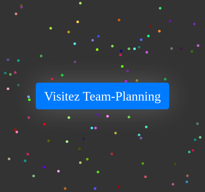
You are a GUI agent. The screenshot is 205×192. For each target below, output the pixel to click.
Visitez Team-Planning (102, 96)
